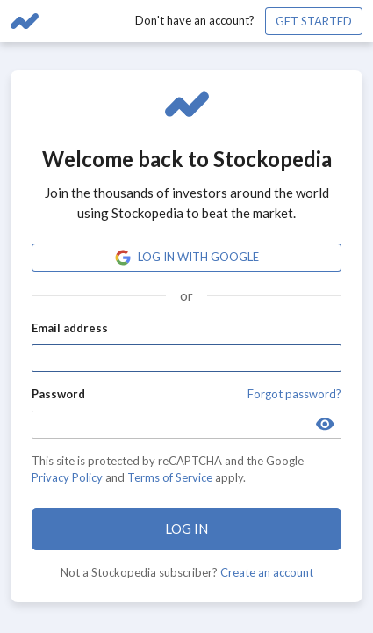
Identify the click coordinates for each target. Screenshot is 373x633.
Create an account (266, 572)
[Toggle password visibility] (325, 425)
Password (58, 394)
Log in (186, 528)
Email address (70, 328)
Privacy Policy (67, 477)
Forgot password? (294, 394)
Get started (314, 21)
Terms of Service (169, 477)
